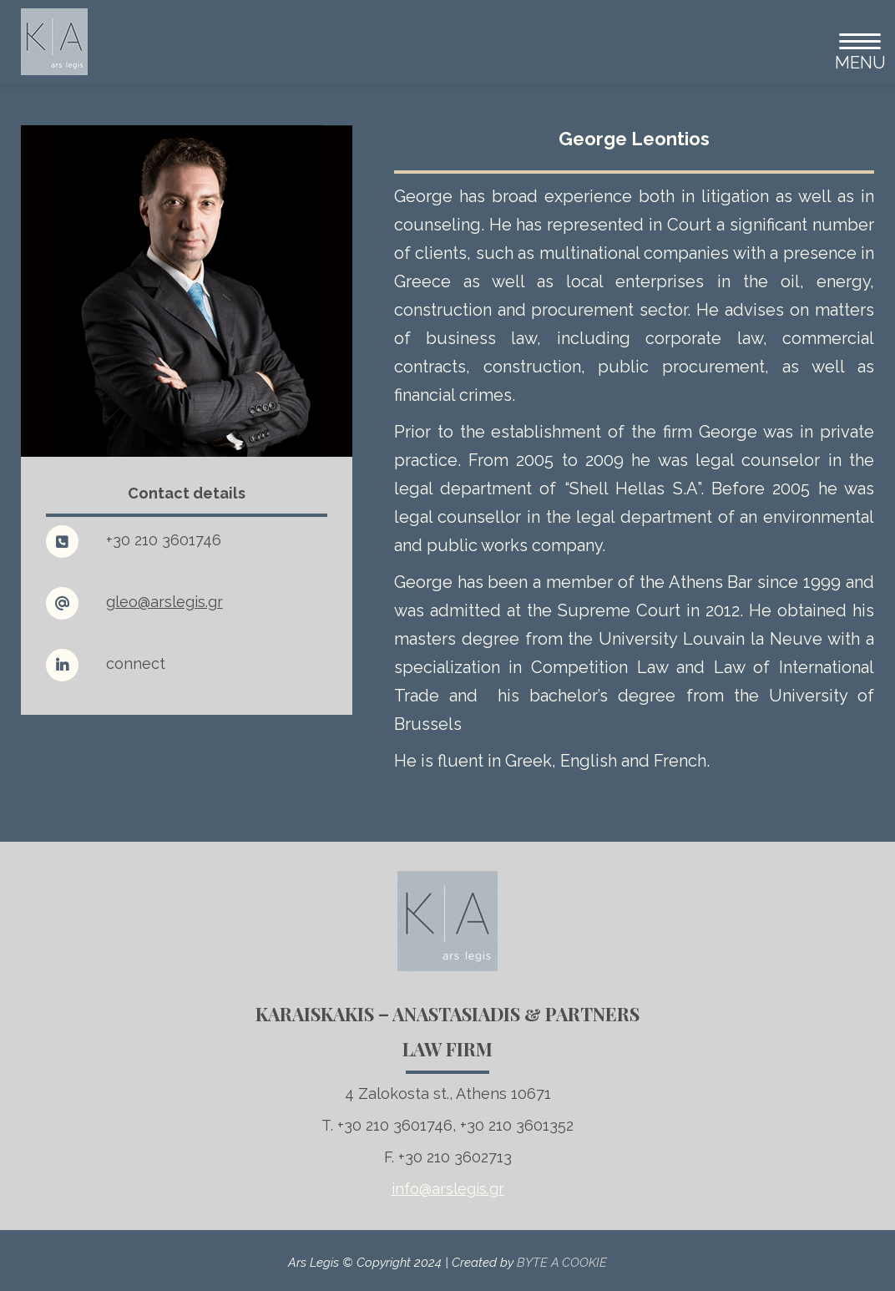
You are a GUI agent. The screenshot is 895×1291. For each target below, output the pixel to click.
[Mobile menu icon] (853, 41)
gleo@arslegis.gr (164, 601)
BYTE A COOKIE (562, 1262)
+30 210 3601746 (163, 540)
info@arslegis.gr (448, 1188)
